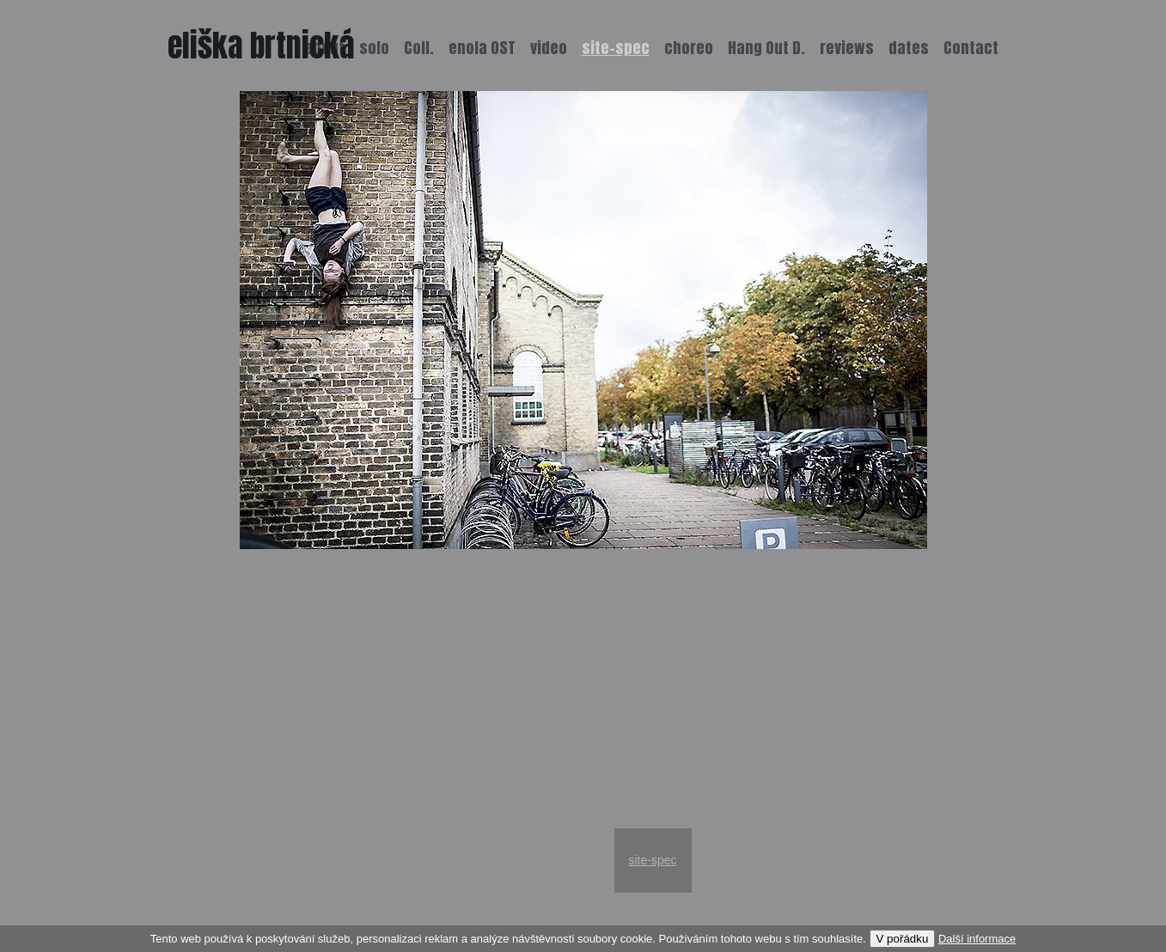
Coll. (419, 47)
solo (374, 47)
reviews (847, 47)
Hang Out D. (766, 47)
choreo (688, 47)
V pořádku (902, 938)
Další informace (977, 938)
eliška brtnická (261, 45)
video (548, 47)
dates (908, 47)
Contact (970, 47)
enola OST (482, 47)
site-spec (653, 860)
